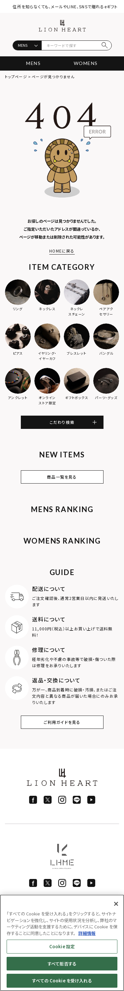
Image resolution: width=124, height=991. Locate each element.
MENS (33, 63)
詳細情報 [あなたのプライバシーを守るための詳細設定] (87, 933)
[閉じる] (116, 904)
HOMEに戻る (61, 251)
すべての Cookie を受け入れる (62, 980)
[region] (62, 943)
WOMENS (86, 63)
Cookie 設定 (62, 946)
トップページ (16, 76)
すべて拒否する (62, 964)
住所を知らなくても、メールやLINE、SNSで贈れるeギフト (65, 6)
